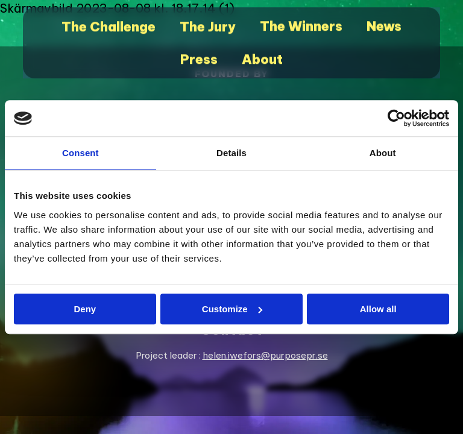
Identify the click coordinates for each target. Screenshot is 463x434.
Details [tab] (231, 153)
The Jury (209, 30)
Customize (232, 309)
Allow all (378, 309)
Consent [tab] (80, 153)
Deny (85, 309)
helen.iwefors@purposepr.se (265, 355)
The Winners (299, 30)
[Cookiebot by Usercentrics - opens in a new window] (396, 118)
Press (199, 60)
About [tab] (383, 153)
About (261, 60)
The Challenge (113, 30)
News (378, 30)
